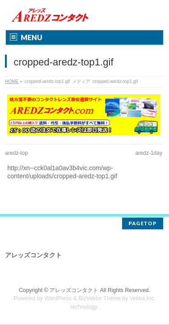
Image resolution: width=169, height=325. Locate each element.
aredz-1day (148, 153)
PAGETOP (142, 223)
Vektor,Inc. (143, 298)
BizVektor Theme (99, 298)
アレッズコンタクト (74, 290)
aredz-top (16, 153)
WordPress (58, 298)
